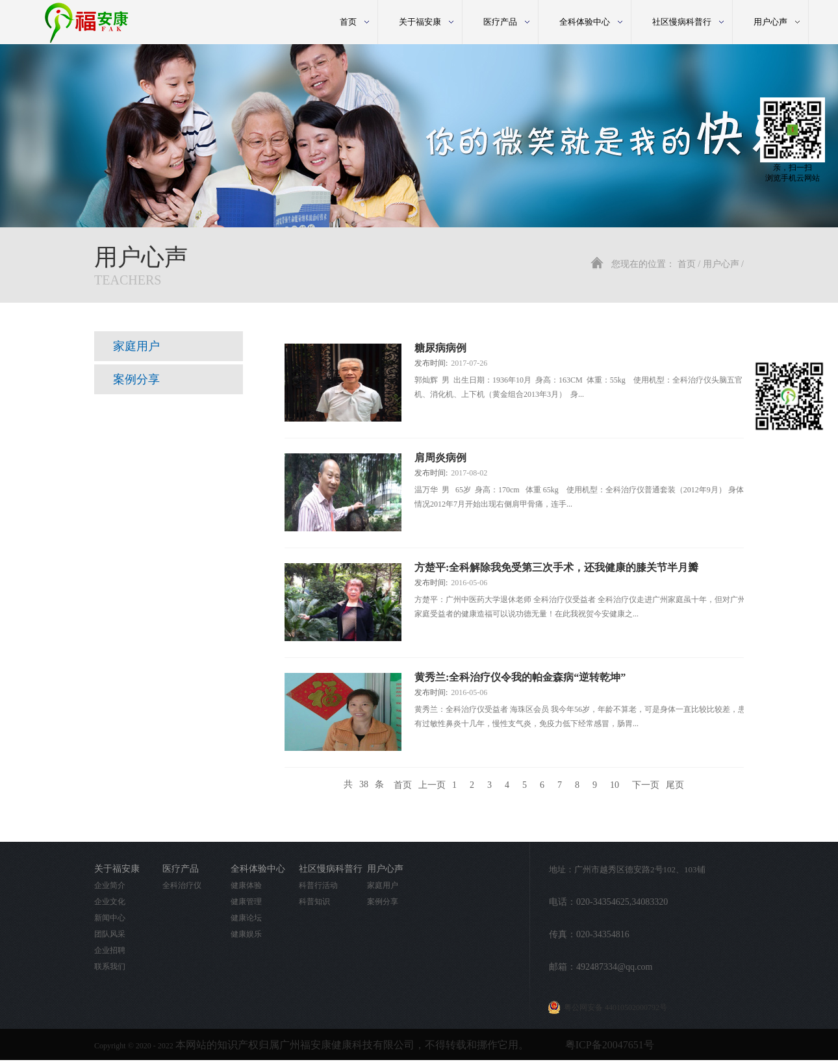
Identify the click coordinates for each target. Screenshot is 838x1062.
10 (614, 785)
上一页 (432, 784)
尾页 (675, 784)
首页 (348, 22)
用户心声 (721, 264)
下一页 (645, 784)
